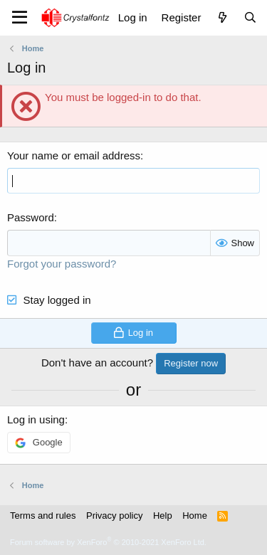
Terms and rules (42, 515)
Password (30, 217)
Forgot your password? (61, 264)
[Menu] (19, 18)
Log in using (36, 419)
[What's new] (222, 17)
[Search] (250, 17)
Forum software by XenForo (108, 542)
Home (194, 515)
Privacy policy (114, 515)
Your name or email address (73, 155)
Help (162, 515)
